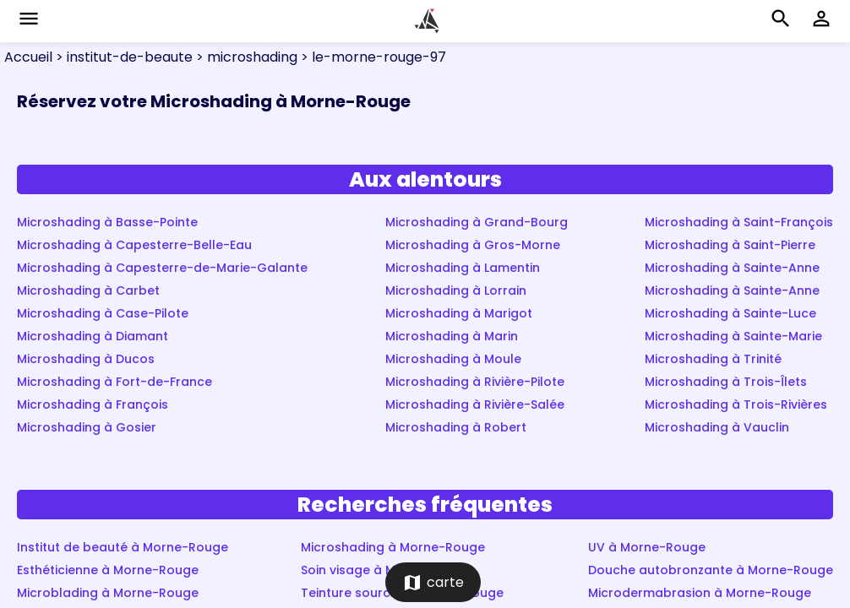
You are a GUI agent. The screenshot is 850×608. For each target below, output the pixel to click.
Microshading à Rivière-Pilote (474, 381)
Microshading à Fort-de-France (114, 381)
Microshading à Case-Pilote (102, 313)
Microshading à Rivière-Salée (474, 404)
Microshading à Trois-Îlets (726, 381)
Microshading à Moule (453, 358)
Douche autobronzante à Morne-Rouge (710, 570)
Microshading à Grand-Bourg (476, 222)
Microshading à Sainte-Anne (732, 267)
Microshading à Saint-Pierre (730, 244)
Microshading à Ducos (86, 358)
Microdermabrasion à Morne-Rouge (699, 592)
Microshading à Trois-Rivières (736, 404)
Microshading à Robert (455, 427)
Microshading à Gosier (86, 427)
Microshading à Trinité (713, 358)
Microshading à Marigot (458, 313)
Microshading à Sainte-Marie (733, 336)
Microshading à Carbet (88, 290)
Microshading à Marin (451, 336)
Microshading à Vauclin (717, 427)
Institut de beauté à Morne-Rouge (122, 547)
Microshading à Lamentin (462, 267)
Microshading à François (92, 404)
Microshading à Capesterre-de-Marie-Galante (162, 267)
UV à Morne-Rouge (647, 547)
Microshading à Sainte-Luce (730, 313)
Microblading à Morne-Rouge (108, 592)
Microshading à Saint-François (739, 222)
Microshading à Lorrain (455, 290)
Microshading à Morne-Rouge (393, 547)
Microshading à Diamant (92, 336)
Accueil (28, 57)
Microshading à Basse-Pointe (107, 222)
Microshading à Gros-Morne (472, 244)
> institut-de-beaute (122, 57)
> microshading (245, 57)
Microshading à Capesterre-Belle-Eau (134, 244)
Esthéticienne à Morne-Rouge (108, 570)
